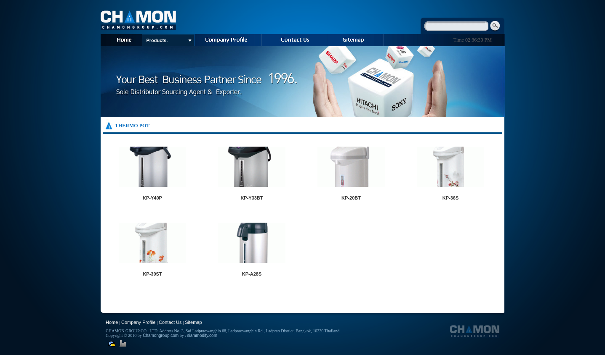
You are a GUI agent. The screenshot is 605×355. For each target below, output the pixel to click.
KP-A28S (251, 273)
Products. (169, 40)
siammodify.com (202, 335)
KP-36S (450, 197)
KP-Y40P (152, 197)
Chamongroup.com (161, 335)
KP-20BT (351, 197)
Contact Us (170, 322)
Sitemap (193, 322)
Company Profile (138, 322)
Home (112, 322)
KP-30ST (152, 273)
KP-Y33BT (251, 197)
